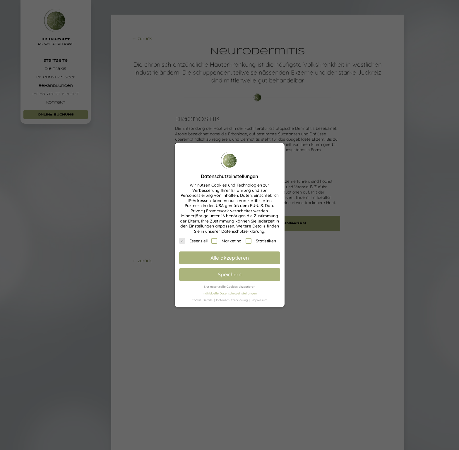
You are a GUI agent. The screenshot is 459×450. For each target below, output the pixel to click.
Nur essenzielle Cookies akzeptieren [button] (229, 287)
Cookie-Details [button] (202, 300)
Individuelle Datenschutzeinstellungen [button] (230, 293)
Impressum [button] (259, 300)
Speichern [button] (230, 274)
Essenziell (193, 241)
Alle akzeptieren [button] (229, 257)
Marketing (226, 241)
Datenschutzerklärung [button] (232, 300)
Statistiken (261, 241)
